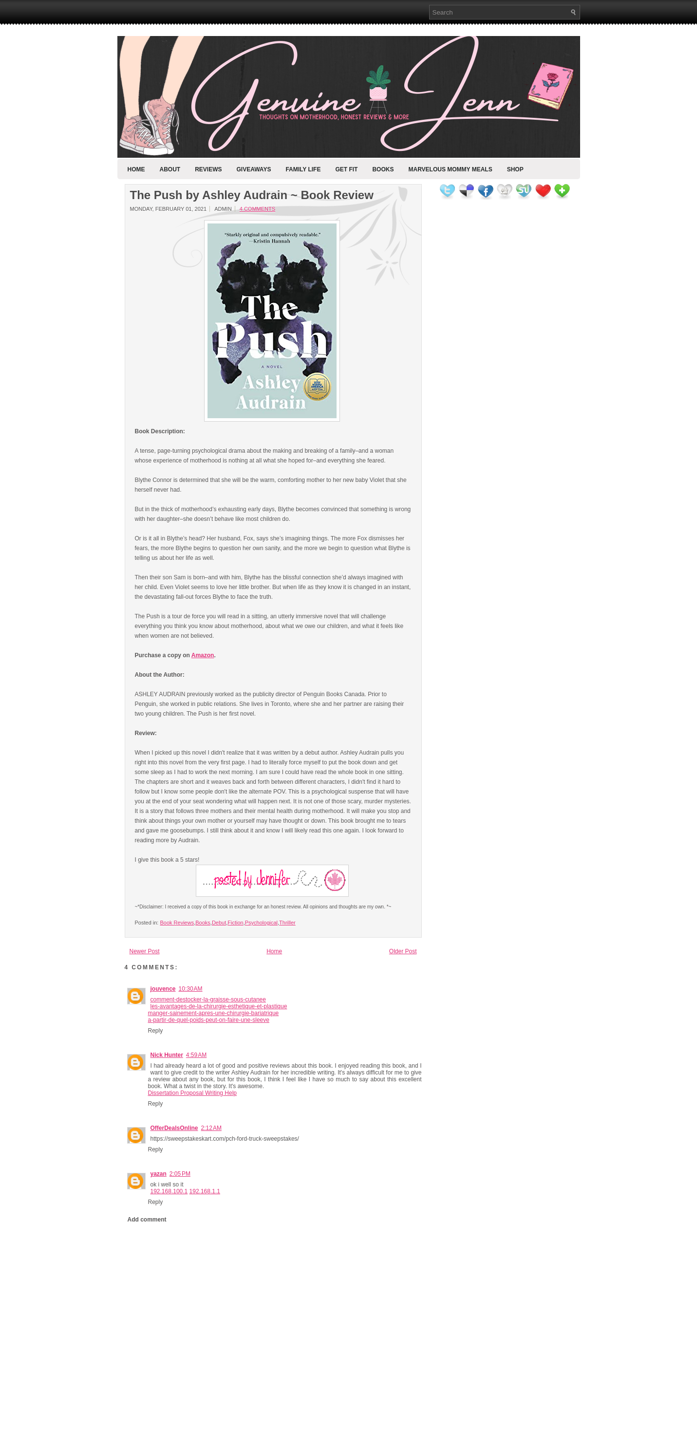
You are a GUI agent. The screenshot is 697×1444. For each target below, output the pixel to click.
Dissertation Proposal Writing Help (192, 1093)
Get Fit (346, 169)
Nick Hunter (167, 1055)
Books (383, 169)
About (170, 169)
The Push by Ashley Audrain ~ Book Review (252, 195)
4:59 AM (196, 1055)
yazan (159, 1173)
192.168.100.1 (169, 1191)
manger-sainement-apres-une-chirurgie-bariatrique (213, 1013)
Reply (155, 1030)
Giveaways (254, 169)
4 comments (257, 209)
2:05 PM (180, 1173)
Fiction (235, 923)
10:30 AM (191, 988)
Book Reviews (177, 923)
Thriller (287, 923)
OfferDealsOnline (174, 1128)
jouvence (163, 988)
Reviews (208, 169)
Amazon (202, 655)
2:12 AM (211, 1128)
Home (136, 169)
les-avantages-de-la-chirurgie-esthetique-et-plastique (219, 1006)
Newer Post (145, 951)
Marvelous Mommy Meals (450, 169)
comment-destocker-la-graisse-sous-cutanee (208, 999)
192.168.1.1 (204, 1191)
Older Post (403, 951)
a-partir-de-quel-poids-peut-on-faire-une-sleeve (208, 1020)
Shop (515, 169)
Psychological (261, 923)
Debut (219, 923)
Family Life (302, 169)
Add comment (147, 1219)
